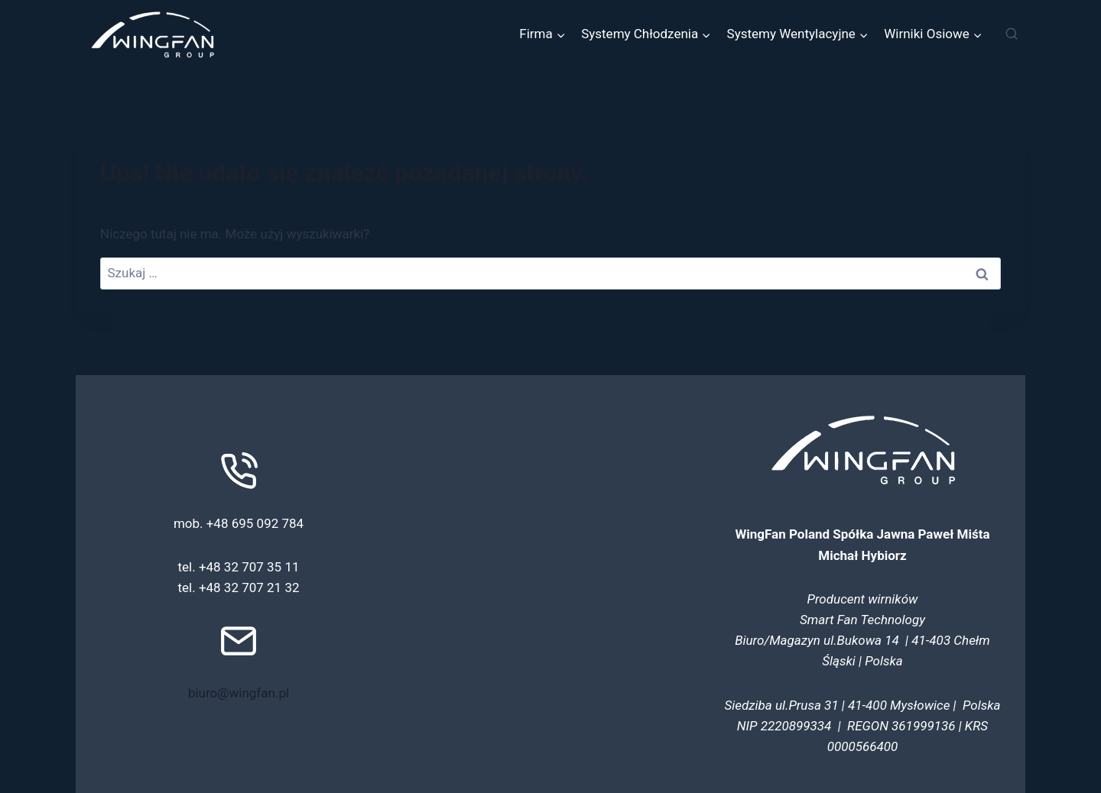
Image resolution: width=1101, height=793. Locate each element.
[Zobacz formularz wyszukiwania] (1011, 34)
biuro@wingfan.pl (238, 693)
